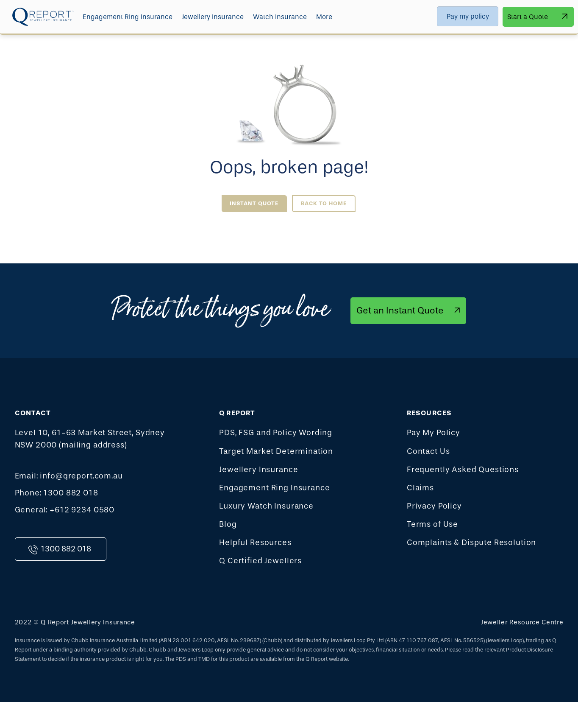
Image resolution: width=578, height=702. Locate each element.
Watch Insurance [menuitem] (280, 17)
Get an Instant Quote (400, 310)
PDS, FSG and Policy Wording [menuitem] (275, 432)
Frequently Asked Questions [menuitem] (463, 469)
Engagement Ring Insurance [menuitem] (127, 17)
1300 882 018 (66, 549)
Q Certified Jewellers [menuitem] (260, 560)
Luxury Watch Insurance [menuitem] (266, 506)
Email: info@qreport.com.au (69, 476)
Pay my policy (468, 16)
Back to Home (324, 203)
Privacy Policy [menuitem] (434, 506)
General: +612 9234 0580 (65, 510)
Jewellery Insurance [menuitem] (213, 17)
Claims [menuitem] (420, 487)
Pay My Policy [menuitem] (433, 432)
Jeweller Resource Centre (522, 622)
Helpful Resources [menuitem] (255, 542)
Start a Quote (527, 17)
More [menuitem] (324, 17)
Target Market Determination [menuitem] (276, 451)
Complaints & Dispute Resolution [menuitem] (471, 542)
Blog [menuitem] (227, 524)
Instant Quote (254, 203)
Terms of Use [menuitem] (432, 524)
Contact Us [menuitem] (428, 451)
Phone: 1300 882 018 (56, 493)
